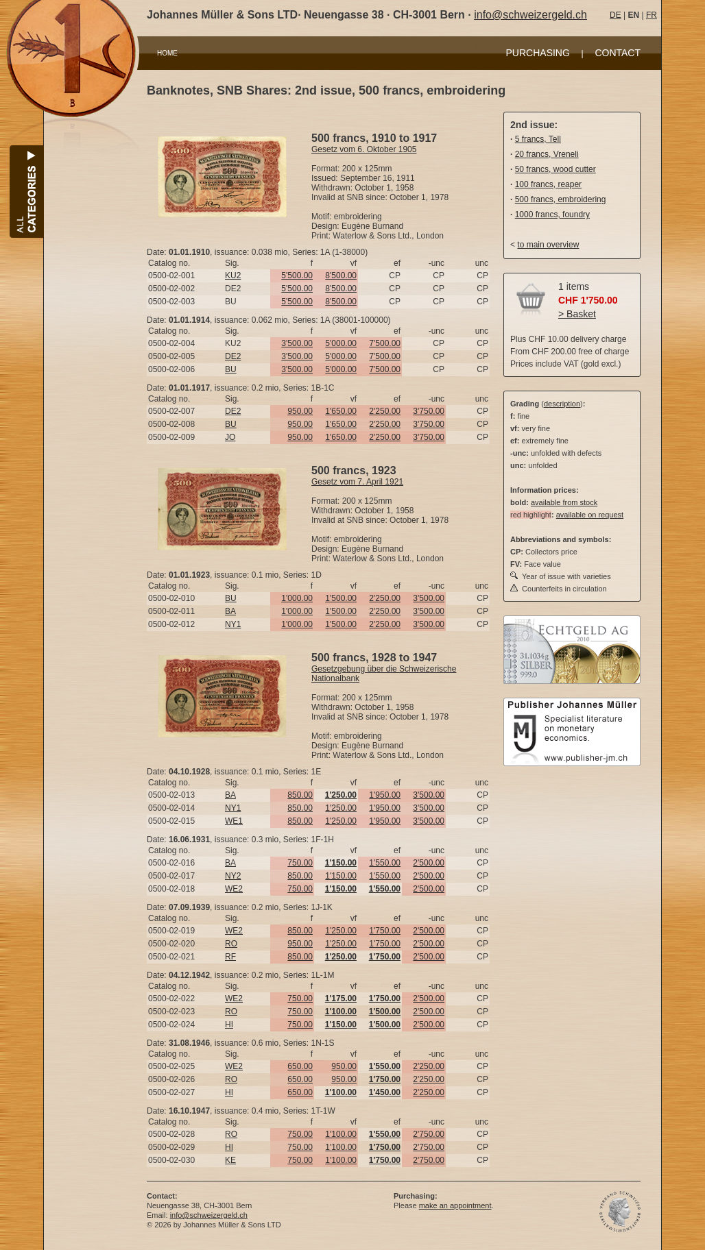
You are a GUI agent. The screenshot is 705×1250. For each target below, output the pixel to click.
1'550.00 (385, 863)
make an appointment (455, 1205)
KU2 (233, 275)
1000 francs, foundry (552, 214)
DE (615, 15)
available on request (589, 515)
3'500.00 (297, 343)
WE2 (234, 889)
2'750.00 (428, 1134)
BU (231, 369)
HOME (167, 53)
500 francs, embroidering (560, 199)
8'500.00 (341, 275)
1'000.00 (297, 598)
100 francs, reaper (548, 184)
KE (230, 1160)
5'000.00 (341, 343)
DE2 (233, 356)
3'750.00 (428, 411)
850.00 (300, 795)
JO (230, 437)
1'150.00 (341, 876)
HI (229, 1024)
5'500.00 (297, 275)
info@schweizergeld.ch (530, 15)
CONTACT (618, 52)
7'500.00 (385, 343)
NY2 (233, 876)
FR (651, 15)
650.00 (300, 1066)
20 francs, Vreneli (547, 154)
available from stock (564, 502)
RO (231, 943)
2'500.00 (428, 863)
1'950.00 (385, 795)
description (562, 404)
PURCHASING (538, 52)
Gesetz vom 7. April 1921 (357, 482)
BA (230, 611)
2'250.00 (385, 411)
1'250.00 (341, 808)
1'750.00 (385, 930)
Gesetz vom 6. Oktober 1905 (363, 149)
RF (230, 956)
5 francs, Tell (538, 139)
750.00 (300, 863)
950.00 (300, 411)
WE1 (234, 821)
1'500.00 (341, 598)
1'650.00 (341, 411)
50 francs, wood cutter (555, 169)
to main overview (548, 244)
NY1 (233, 624)
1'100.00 (341, 1134)
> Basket (577, 313)
